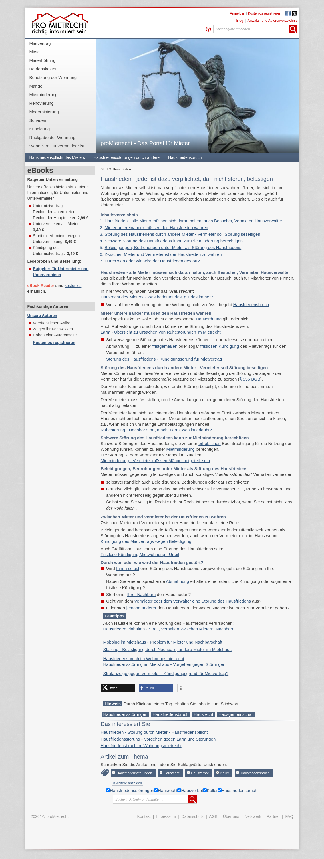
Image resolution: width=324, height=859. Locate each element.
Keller (224, 773)
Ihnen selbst (127, 568)
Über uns (231, 816)
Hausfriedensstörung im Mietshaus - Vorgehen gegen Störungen (164, 664)
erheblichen (209, 443)
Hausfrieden (122, 169)
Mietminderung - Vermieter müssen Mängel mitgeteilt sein (155, 460)
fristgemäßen (165, 346)
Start (104, 169)
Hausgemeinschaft (236, 714)
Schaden (37, 120)
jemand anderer (141, 607)
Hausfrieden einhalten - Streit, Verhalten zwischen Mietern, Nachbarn (168, 628)
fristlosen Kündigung (219, 346)
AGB (213, 816)
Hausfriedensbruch (185, 157)
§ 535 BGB (250, 379)
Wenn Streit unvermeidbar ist (56, 145)
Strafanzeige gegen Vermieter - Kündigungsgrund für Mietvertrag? (166, 673)
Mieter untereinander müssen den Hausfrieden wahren (156, 227)
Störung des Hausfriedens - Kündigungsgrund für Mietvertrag (164, 359)
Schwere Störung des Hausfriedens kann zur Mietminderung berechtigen (174, 241)
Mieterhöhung (42, 60)
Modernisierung (44, 111)
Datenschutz (193, 816)
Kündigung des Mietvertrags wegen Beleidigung (147, 541)
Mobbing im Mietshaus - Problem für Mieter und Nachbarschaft (162, 642)
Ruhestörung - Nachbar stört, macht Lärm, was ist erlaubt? (156, 429)
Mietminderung (43, 94)
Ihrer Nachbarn (141, 594)
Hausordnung (209, 318)
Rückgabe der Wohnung (52, 137)
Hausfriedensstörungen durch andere (127, 157)
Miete (34, 51)
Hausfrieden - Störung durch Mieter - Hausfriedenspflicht (154, 732)
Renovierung (41, 103)
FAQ (289, 816)
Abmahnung (177, 581)
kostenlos (73, 285)
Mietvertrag (40, 43)
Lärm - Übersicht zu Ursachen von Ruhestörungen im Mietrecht (161, 332)
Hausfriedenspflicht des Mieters (57, 157)
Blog (239, 21)
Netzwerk (253, 816)
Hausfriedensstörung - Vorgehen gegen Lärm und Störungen (158, 739)
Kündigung (39, 128)
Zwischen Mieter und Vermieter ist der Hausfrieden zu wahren (163, 254)
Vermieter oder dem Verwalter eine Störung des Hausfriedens (192, 601)
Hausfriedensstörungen (125, 714)
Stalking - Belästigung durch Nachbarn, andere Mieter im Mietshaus (167, 649)
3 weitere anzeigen (127, 783)
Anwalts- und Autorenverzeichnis (272, 21)
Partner (273, 816)
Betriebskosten (43, 68)
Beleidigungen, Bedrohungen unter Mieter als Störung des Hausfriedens (173, 247)
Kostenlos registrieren (264, 13)
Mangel (36, 86)
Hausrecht (203, 714)
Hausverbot (199, 773)
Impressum (166, 816)
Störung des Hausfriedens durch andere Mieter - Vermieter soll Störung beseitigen (182, 234)
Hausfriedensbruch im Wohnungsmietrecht (143, 658)
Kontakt (144, 816)
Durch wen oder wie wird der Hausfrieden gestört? (152, 260)
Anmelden (237, 13)
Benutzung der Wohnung (53, 77)
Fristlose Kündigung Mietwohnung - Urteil (140, 554)
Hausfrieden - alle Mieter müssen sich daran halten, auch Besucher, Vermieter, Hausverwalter (193, 220)
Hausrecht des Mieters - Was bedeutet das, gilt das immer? (157, 296)
